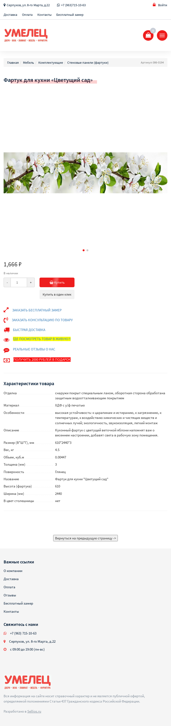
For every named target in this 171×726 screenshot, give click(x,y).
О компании (13, 570)
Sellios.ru (34, 711)
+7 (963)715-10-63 (73, 5)
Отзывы (10, 595)
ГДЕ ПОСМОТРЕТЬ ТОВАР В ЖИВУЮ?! (42, 339)
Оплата (27, 14)
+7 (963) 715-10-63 (23, 633)
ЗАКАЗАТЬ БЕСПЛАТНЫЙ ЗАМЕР (37, 310)
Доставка (10, 14)
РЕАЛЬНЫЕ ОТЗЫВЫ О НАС (34, 349)
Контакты (44, 14)
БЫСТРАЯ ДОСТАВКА (29, 329)
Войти (160, 5)
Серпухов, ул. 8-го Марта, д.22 (28, 5)
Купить (62, 282)
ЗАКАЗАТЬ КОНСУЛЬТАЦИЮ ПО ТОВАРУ (42, 320)
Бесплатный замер (70, 14)
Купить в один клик (57, 294)
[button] (84, 250)
